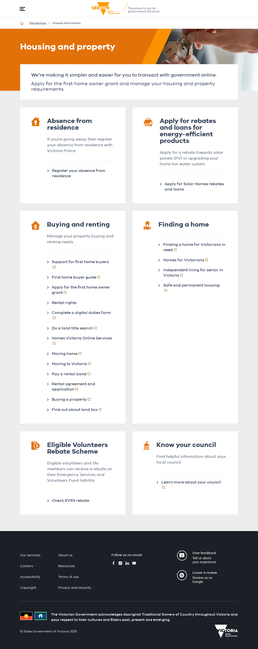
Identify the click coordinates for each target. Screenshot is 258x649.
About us (65, 555)
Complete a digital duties (83, 315)
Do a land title (76, 327)
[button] (22, 8)
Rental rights (64, 302)
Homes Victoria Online (83, 340)
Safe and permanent (195, 288)
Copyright (28, 587)
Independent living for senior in (193, 272)
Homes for (188, 259)
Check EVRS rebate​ (70, 500)
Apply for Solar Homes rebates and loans (194, 186)
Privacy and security (74, 587)
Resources (66, 566)
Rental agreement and (76, 386)
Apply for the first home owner (81, 290)
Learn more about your (194, 485)
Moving (69, 353)
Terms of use (68, 577)
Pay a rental (73, 373)
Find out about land (79, 409)
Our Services (30, 555)
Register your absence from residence (78, 173)
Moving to (74, 363)
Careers (26, 566)
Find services (38, 23)
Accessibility (30, 577)
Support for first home (83, 264)
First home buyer (78, 277)
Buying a (73, 399)
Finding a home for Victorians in (194, 247)
